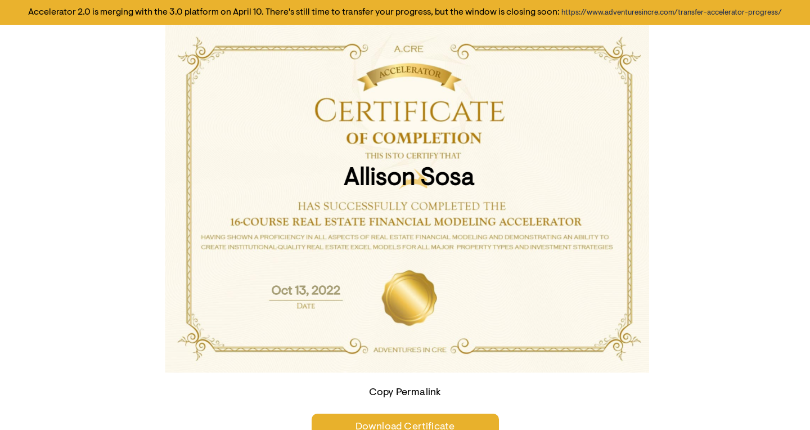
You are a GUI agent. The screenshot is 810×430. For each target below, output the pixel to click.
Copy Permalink (405, 393)
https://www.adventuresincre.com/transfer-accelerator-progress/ (671, 12)
